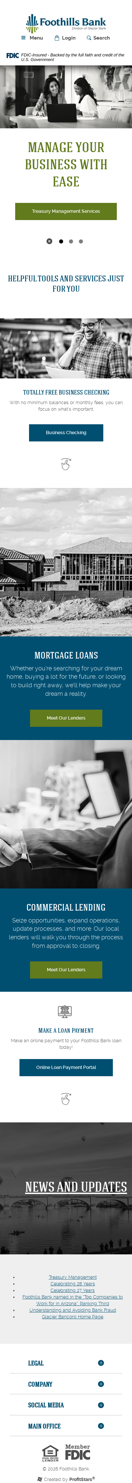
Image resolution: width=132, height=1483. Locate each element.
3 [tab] (81, 242)
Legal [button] (36, 1363)
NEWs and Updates (76, 1186)
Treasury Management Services (66, 211)
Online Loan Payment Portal (74, 1067)
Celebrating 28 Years (72, 1283)
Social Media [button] (46, 1405)
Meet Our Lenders (66, 718)
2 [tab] (71, 242)
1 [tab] (61, 242)
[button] (65, 38)
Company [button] (40, 1384)
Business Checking (66, 432)
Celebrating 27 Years (72, 1290)
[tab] (66, 1363)
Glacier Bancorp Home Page (72, 1316)
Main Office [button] (44, 1426)
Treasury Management (73, 1277)
